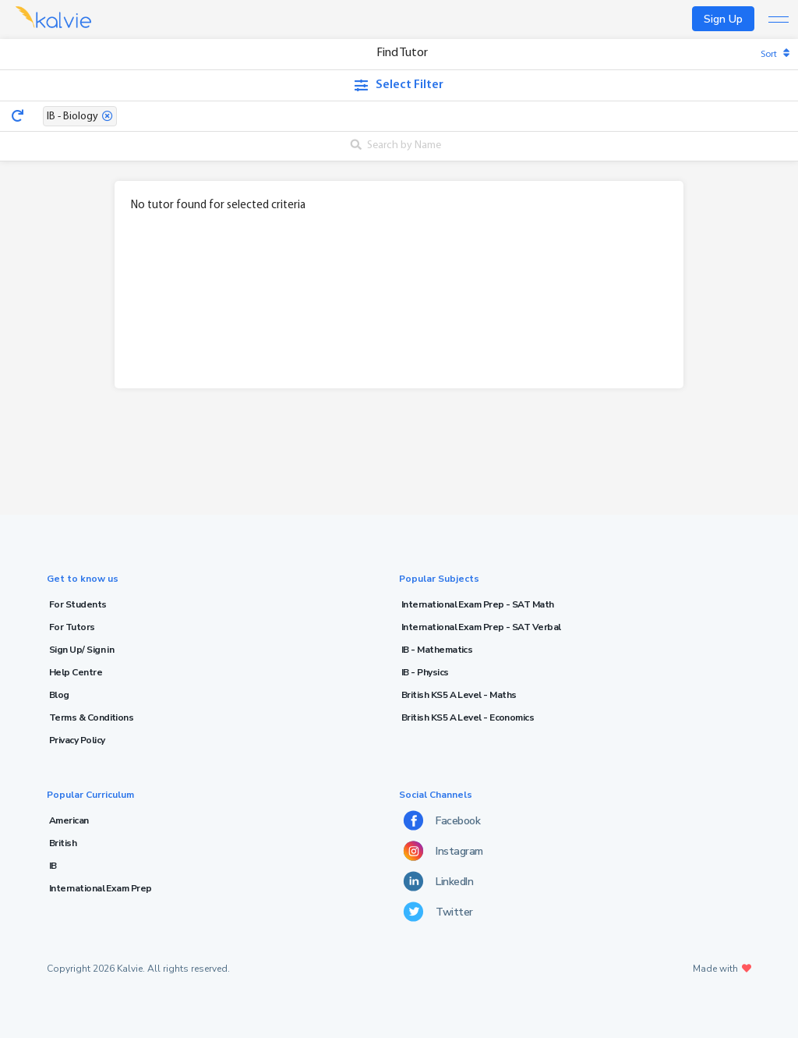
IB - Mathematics (436, 649)
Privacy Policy (76, 740)
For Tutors (72, 627)
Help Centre (75, 672)
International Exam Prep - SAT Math (477, 604)
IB (53, 865)
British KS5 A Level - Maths (458, 695)
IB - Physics (425, 672)
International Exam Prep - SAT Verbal (481, 627)
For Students (78, 604)
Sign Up (723, 19)
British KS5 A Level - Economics (467, 717)
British (62, 843)
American (69, 820)
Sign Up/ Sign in (81, 649)
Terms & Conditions (91, 717)
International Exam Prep (100, 888)
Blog (59, 695)
